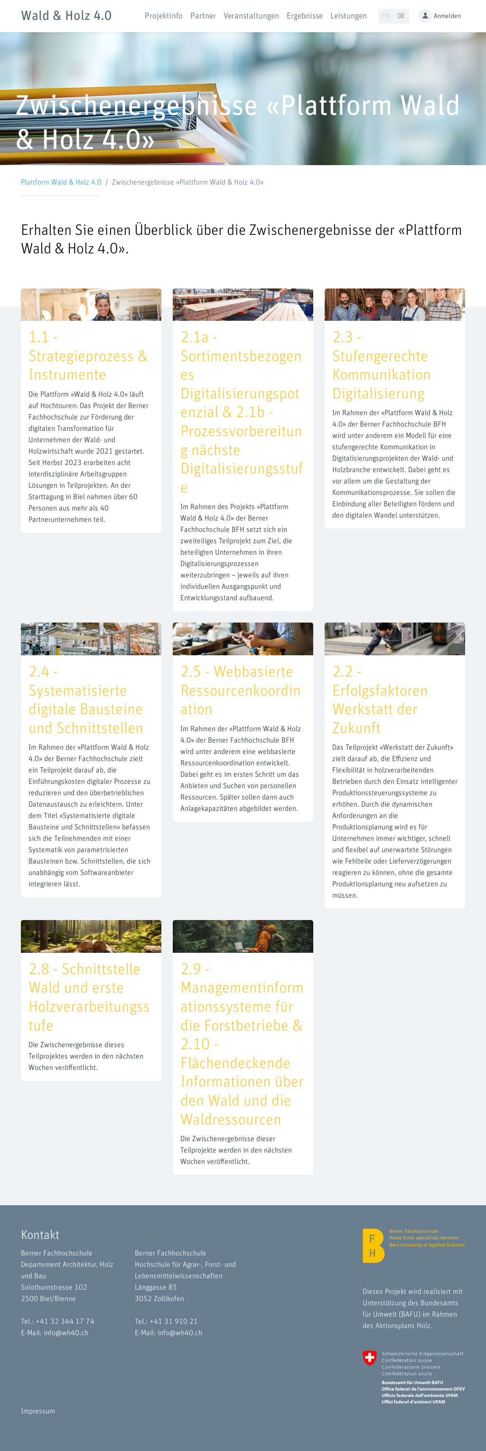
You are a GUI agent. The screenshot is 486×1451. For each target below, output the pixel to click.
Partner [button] (203, 16)
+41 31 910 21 (174, 1321)
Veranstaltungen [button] (251, 16)
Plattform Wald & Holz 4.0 (61, 182)
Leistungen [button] (348, 16)
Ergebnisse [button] (305, 16)
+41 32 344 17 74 (65, 1321)
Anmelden (439, 16)
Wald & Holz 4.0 (66, 16)
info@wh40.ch (66, 1333)
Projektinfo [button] (164, 16)
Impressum (38, 1411)
